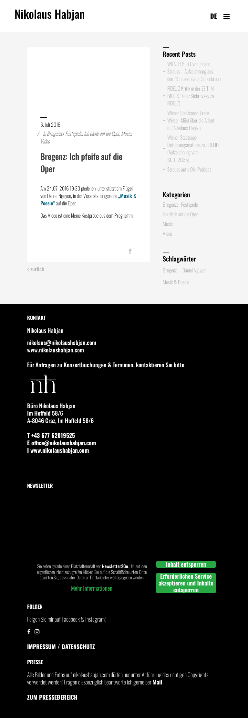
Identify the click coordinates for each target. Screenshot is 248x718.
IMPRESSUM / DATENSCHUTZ (61, 646)
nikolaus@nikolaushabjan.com (61, 342)
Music (126, 133)
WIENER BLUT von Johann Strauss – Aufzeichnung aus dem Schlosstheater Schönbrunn (194, 71)
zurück (35, 269)
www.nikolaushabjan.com (55, 350)
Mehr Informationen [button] (91, 588)
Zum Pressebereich (52, 697)
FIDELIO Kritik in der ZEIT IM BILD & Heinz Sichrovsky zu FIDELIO (190, 95)
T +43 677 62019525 (51, 435)
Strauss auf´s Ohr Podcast (189, 169)
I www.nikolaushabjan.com (58, 450)
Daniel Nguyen (194, 270)
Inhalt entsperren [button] (186, 564)
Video (45, 141)
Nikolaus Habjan (50, 17)
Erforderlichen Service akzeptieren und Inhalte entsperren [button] (186, 583)
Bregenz (170, 270)
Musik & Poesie (176, 282)
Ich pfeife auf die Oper (101, 133)
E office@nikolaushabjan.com (61, 442)
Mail (157, 682)
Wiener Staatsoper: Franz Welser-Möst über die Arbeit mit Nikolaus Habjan (190, 120)
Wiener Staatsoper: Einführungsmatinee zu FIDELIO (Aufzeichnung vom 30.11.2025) (193, 148)
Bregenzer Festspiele (64, 133)
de (213, 16)
